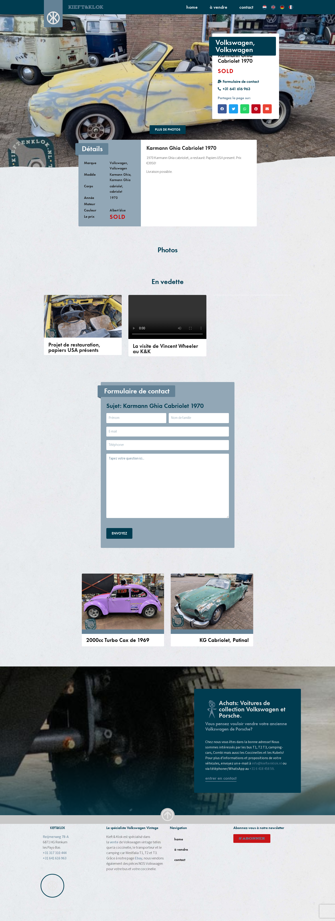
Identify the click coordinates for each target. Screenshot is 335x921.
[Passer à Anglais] (273, 7)
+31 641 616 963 (54, 858)
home (191, 7)
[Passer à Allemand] (282, 7)
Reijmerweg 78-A (56, 836)
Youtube (235, 909)
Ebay (138, 858)
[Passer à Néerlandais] (264, 7)
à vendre (218, 7)
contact (246, 7)
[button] (222, 108)
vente (114, 842)
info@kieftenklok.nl (267, 763)
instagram (219, 909)
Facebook (201, 909)
